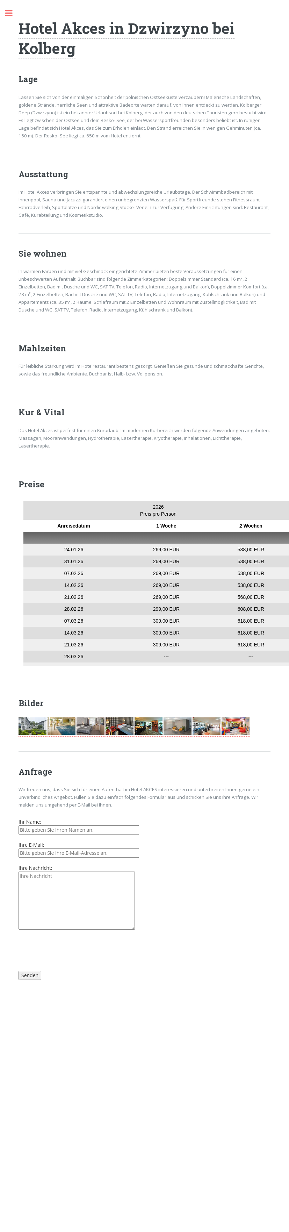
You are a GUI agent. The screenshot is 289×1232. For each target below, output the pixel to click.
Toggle (12, 13)
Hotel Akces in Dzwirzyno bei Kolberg (126, 38)
